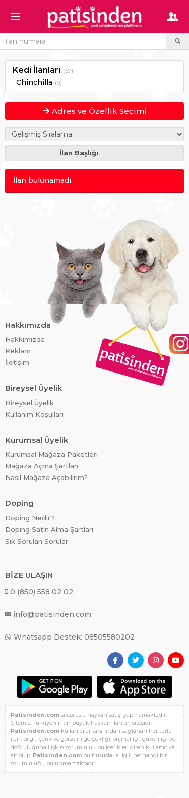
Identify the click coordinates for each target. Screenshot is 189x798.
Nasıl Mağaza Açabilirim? (46, 477)
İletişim (17, 362)
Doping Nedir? (29, 518)
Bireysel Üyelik (29, 403)
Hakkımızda (25, 339)
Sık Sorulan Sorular (36, 541)
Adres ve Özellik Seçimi (95, 111)
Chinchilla (34, 82)
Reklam (18, 351)
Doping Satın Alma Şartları (49, 529)
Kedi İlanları (36, 70)
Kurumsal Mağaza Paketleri (51, 454)
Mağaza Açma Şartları (41, 466)
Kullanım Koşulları (34, 414)
